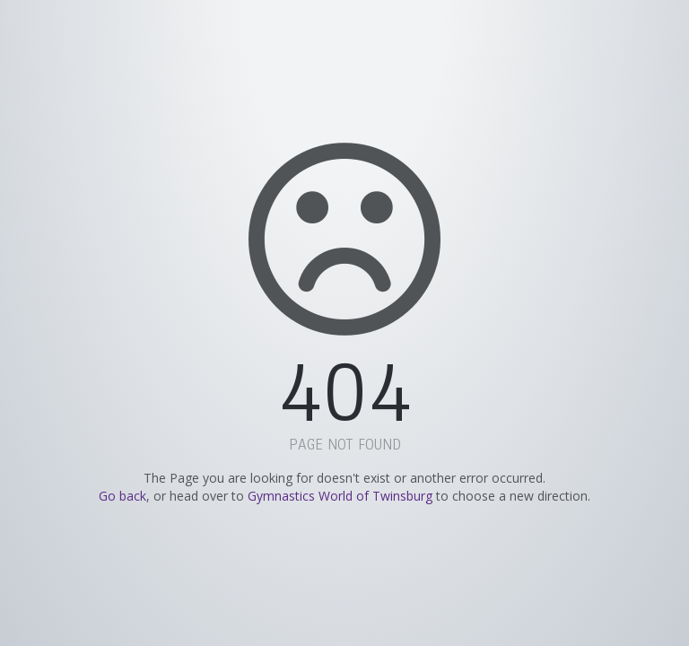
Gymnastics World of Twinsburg (340, 495)
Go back (122, 495)
